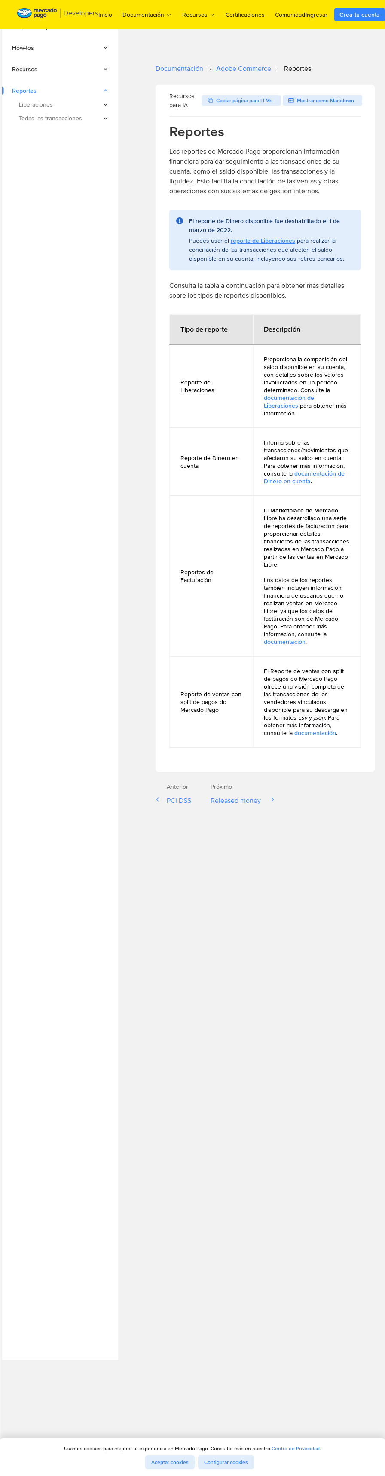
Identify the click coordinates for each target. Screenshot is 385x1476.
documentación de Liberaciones (289, 401)
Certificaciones (245, 14)
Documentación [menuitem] (147, 14)
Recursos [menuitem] (198, 14)
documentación (285, 641)
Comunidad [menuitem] (294, 14)
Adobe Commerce (243, 68)
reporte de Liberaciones (263, 240)
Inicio (105, 14)
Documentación (179, 68)
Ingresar (316, 14)
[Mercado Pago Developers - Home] (57, 14)
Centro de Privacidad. (296, 1448)
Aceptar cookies (170, 1462)
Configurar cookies (226, 1462)
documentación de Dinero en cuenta (304, 477)
